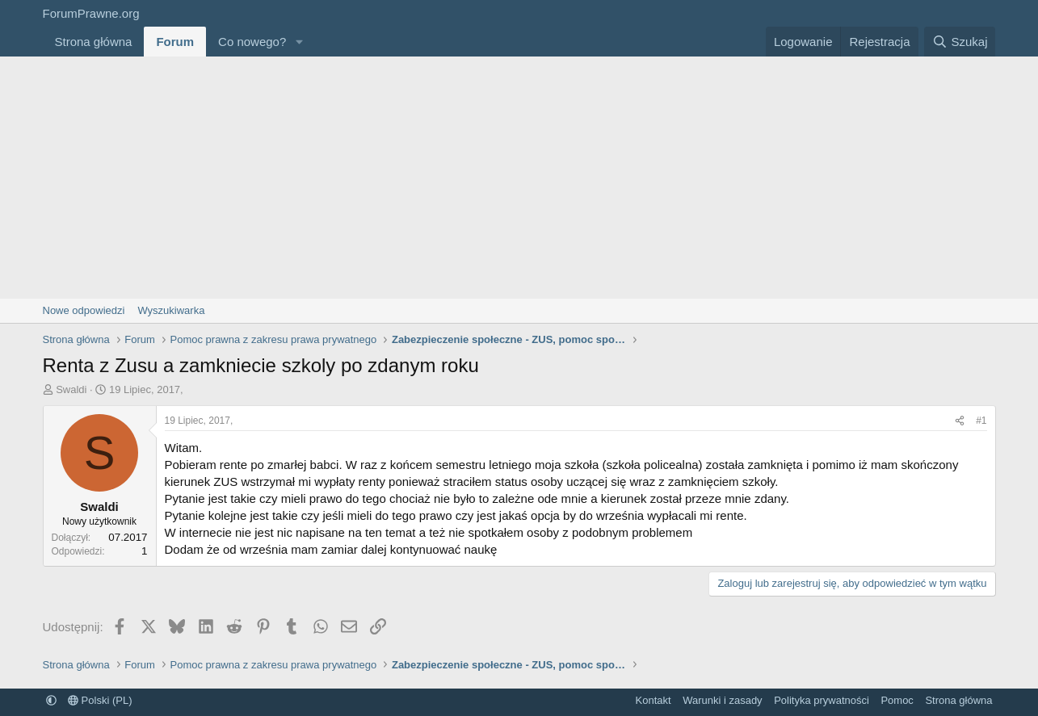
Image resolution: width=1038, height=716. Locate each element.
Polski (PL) (100, 700)
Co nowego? (252, 41)
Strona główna (93, 41)
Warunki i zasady (723, 700)
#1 (981, 420)
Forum (175, 41)
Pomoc (896, 700)
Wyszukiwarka (170, 310)
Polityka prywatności (821, 700)
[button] (299, 42)
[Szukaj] (959, 42)
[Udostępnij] (959, 421)
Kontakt (653, 700)
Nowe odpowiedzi (84, 310)
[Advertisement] (519, 178)
